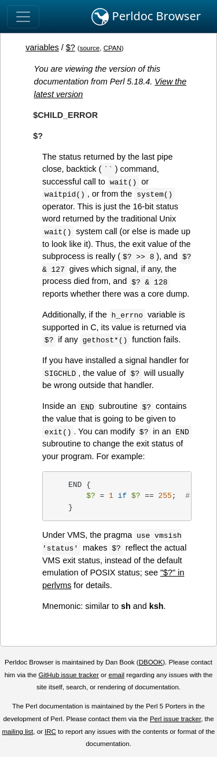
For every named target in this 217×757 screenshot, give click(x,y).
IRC (50, 731)
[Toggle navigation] (23, 16)
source (90, 48)
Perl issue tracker (175, 718)
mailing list (17, 731)
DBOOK (151, 662)
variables (42, 47)
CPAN (113, 48)
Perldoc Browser (146, 16)
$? (70, 47)
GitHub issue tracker (69, 674)
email (116, 674)
